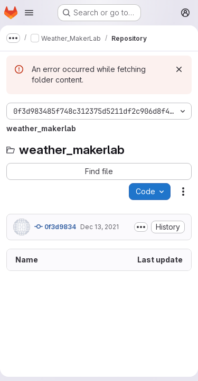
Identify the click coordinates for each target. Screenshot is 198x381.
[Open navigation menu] (29, 12)
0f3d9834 (55, 226)
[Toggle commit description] (141, 227)
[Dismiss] (179, 69)
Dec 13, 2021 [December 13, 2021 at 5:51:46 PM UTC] (99, 227)
